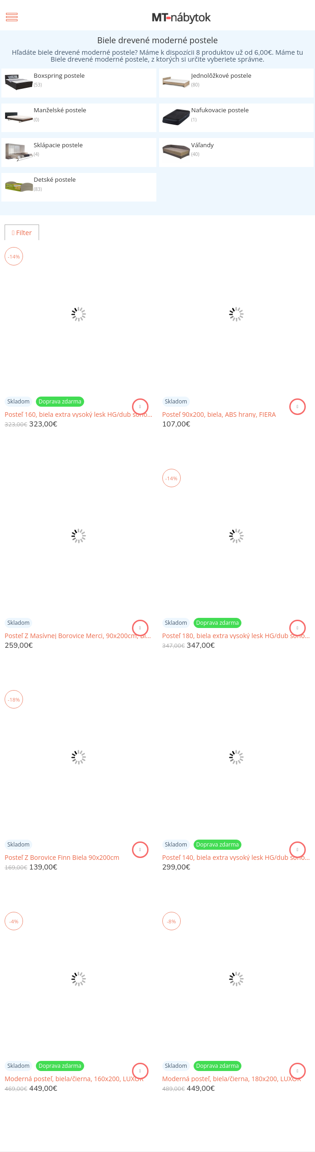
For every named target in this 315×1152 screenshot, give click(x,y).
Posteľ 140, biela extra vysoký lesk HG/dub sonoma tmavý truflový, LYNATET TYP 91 (236, 857)
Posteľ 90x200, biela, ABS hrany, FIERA (219, 414)
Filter (22, 232)
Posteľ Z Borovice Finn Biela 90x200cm (62, 857)
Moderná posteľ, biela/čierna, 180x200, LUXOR (231, 1079)
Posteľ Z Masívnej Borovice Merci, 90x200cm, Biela (79, 636)
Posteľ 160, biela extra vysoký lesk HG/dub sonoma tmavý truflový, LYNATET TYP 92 (79, 414)
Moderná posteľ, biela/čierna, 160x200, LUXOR (74, 1079)
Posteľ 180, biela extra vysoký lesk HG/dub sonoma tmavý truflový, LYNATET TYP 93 (236, 636)
